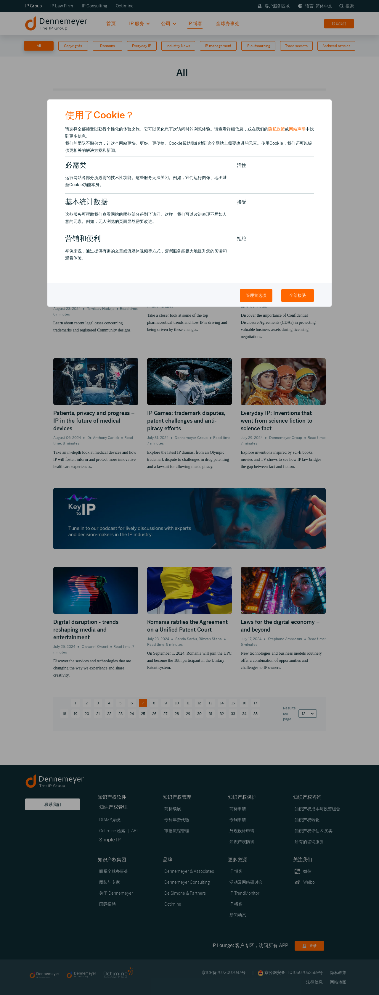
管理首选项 (256, 295)
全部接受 (297, 295)
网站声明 (297, 129)
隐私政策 (276, 129)
